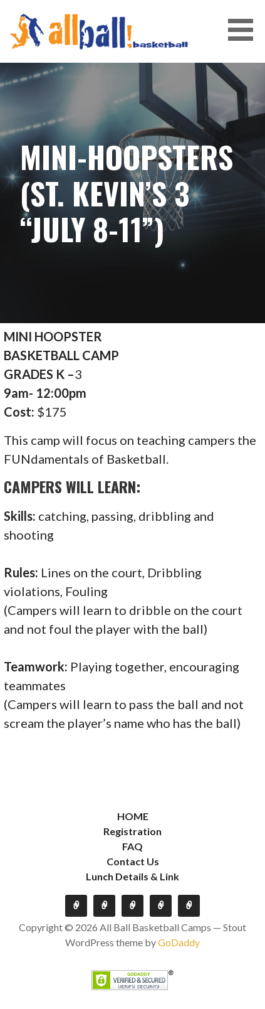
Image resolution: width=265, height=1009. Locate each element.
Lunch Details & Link (132, 876)
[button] (245, 29)
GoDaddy (179, 942)
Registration (132, 831)
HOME (132, 816)
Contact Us (133, 861)
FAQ (132, 846)
